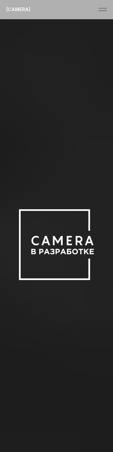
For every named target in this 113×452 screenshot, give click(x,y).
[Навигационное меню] (103, 9)
